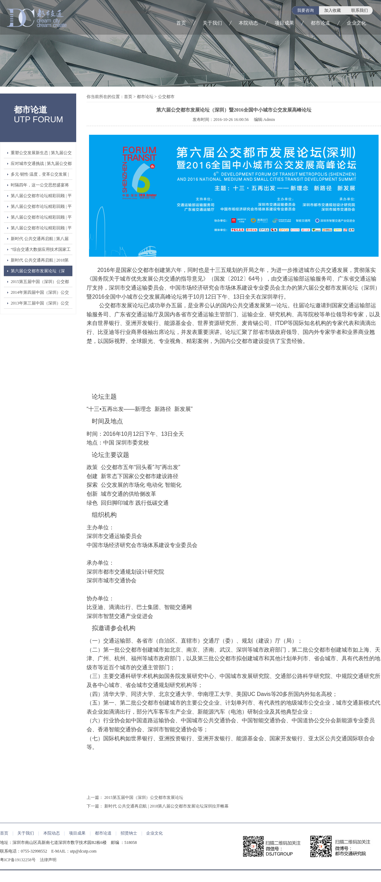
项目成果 (284, 23)
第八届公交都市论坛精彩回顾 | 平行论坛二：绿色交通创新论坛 (41, 218)
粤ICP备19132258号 (18, 859)
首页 (181, 23)
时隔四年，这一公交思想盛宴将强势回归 (40, 186)
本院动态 (248, 23)
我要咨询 (305, 10)
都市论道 (320, 23)
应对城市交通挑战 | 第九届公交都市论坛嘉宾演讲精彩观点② (41, 165)
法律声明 (48, 859)
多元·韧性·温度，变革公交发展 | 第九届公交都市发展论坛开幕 (40, 175)
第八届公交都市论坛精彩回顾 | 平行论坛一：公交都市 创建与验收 (41, 229)
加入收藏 (332, 10)
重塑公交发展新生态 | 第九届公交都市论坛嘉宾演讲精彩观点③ (41, 154)
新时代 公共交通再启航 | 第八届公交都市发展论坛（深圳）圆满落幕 (40, 240)
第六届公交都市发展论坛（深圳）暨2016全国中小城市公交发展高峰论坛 (40, 272)
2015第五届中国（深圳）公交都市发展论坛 (40, 283)
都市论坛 (145, 96)
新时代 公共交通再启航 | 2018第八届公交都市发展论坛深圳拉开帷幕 (40, 261)
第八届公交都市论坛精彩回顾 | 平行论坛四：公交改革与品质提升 (41, 197)
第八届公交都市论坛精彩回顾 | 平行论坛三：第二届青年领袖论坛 (41, 208)
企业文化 (356, 23)
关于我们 (212, 23)
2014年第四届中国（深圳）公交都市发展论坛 (40, 294)
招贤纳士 (129, 833)
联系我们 (359, 10)
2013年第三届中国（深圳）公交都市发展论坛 (40, 304)
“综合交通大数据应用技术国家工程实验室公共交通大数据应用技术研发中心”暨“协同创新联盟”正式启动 (41, 251)
